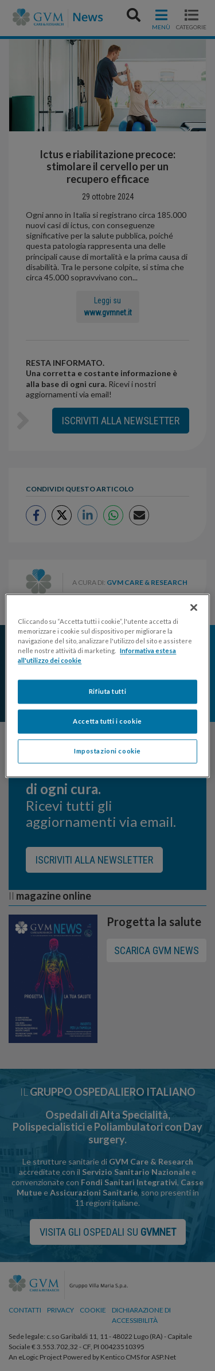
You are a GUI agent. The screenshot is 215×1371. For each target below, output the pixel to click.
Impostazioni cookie (107, 751)
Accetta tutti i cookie (107, 721)
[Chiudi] (193, 607)
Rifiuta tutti (107, 691)
